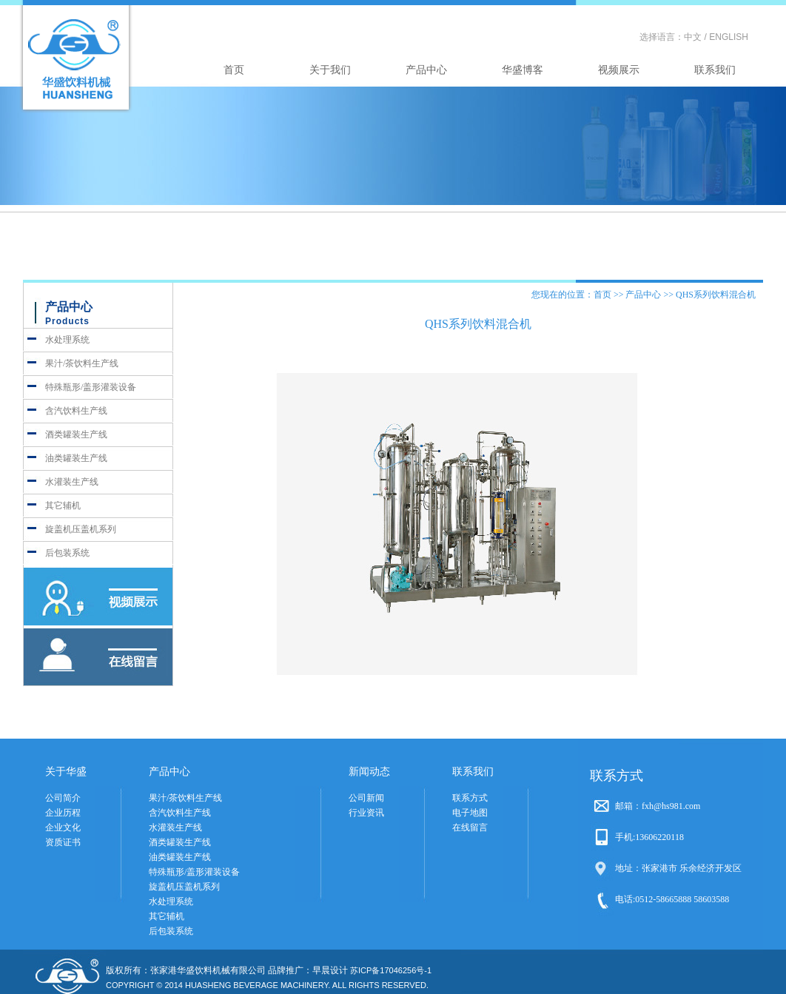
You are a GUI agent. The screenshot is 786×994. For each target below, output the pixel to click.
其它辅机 (63, 505)
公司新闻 (366, 798)
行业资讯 (366, 812)
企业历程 (63, 812)
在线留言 (470, 827)
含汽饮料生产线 (76, 411)
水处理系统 (67, 340)
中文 (693, 37)
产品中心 (426, 69)
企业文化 (63, 827)
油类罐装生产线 (76, 458)
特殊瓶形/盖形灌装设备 (90, 387)
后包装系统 (67, 553)
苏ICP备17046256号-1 (390, 970)
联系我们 (715, 69)
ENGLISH (728, 37)
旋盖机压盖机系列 (80, 529)
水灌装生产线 (71, 482)
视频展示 (618, 69)
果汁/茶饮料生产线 (81, 363)
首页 (234, 69)
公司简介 (63, 798)
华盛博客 (522, 69)
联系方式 (470, 798)
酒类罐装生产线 (76, 434)
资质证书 (63, 842)
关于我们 (330, 69)
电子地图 (470, 812)
